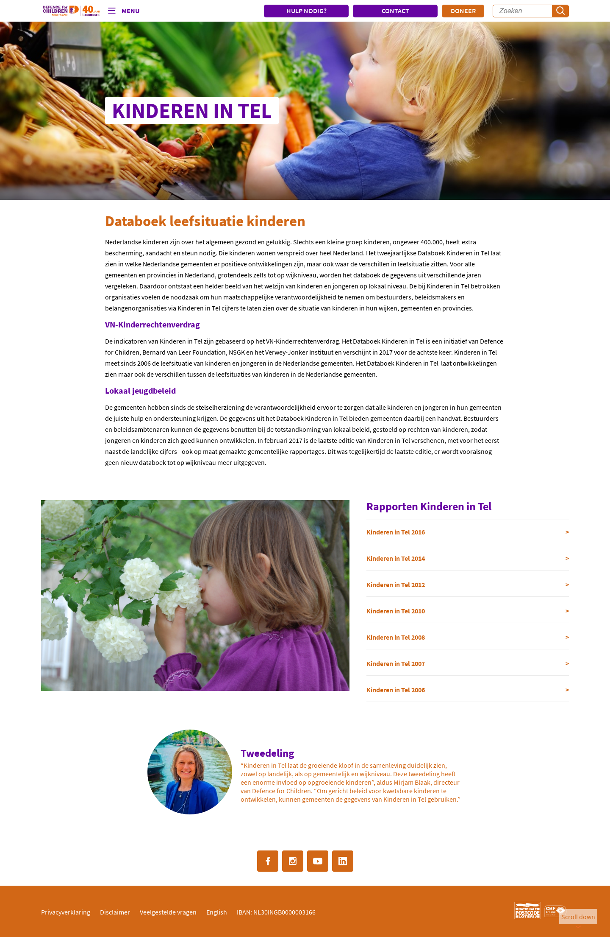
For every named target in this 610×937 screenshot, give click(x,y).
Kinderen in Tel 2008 (395, 637)
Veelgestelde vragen (168, 912)
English (216, 912)
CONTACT (395, 10)
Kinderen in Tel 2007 (395, 663)
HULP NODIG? (306, 10)
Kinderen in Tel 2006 (395, 689)
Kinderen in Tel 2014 (395, 558)
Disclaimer (115, 912)
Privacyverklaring (65, 912)
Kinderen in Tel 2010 (395, 611)
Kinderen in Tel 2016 (395, 532)
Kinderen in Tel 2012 (395, 584)
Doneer (463, 10)
